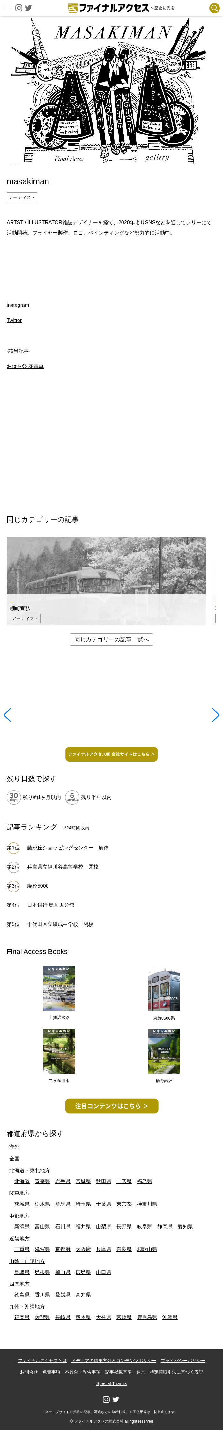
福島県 (144, 1181)
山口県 (103, 1272)
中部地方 (19, 1216)
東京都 (124, 1204)
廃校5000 (38, 886)
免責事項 (51, 1372)
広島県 (83, 1272)
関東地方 (19, 1193)
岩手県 (63, 1181)
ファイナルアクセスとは (42, 1360)
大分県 (103, 1317)
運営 (140, 1372)
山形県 (124, 1181)
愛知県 (185, 1226)
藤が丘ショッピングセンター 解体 (68, 847)
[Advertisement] (111, 260)
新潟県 (22, 1226)
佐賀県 (42, 1317)
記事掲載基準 (118, 1372)
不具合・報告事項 (82, 1372)
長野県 (124, 1226)
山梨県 (103, 1226)
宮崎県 (124, 1317)
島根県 (42, 1272)
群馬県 (63, 1204)
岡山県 (63, 1272)
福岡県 (22, 1317)
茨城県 (22, 1204)
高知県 (83, 1294)
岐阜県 (144, 1226)
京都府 (63, 1249)
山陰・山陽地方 (27, 1261)
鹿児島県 (147, 1317)
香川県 (42, 1294)
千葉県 (103, 1204)
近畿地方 (19, 1238)
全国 (14, 1158)
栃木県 (42, 1204)
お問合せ (29, 1372)
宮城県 (83, 1181)
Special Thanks (111, 1383)
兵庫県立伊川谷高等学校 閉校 (63, 867)
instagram (18, 305)
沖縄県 (170, 1317)
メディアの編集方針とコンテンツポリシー (113, 1360)
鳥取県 (22, 1272)
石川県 (63, 1226)
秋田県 (103, 1181)
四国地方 (19, 1284)
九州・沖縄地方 (27, 1306)
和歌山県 (147, 1249)
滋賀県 (42, 1249)
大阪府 (83, 1249)
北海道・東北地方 (29, 1170)
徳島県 (22, 1294)
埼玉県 (83, 1204)
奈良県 (124, 1249)
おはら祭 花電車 (25, 366)
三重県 (22, 1249)
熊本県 (83, 1317)
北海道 (22, 1181)
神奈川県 (147, 1204)
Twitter (14, 320)
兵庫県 (103, 1249)
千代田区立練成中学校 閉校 (60, 924)
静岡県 (165, 1226)
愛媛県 (63, 1294)
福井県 (83, 1226)
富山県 (42, 1226)
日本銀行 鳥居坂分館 (50, 905)
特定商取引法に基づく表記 (176, 1372)
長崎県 (63, 1317)
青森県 (42, 1181)
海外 (14, 1146)
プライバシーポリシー (183, 1360)
